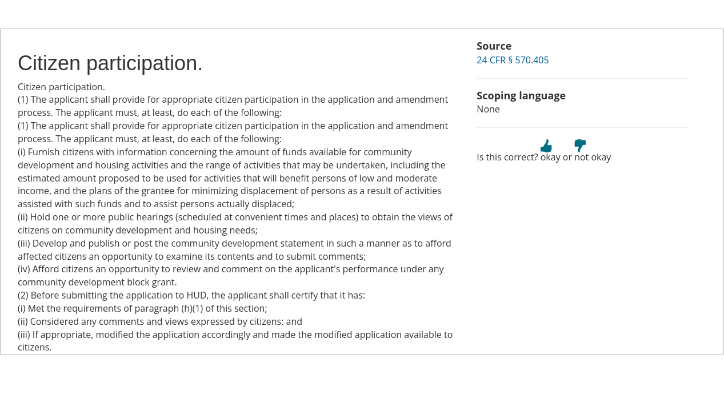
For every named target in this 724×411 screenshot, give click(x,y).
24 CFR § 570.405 (513, 60)
